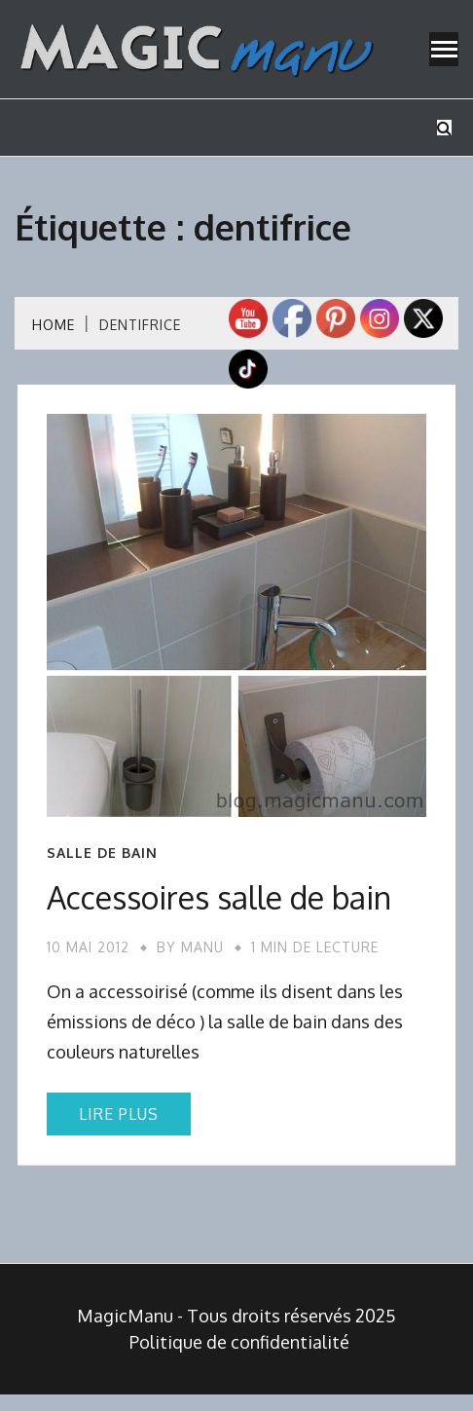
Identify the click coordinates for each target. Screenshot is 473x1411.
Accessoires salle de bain (219, 897)
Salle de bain (102, 853)
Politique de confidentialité (239, 1342)
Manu (202, 947)
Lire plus (119, 1114)
